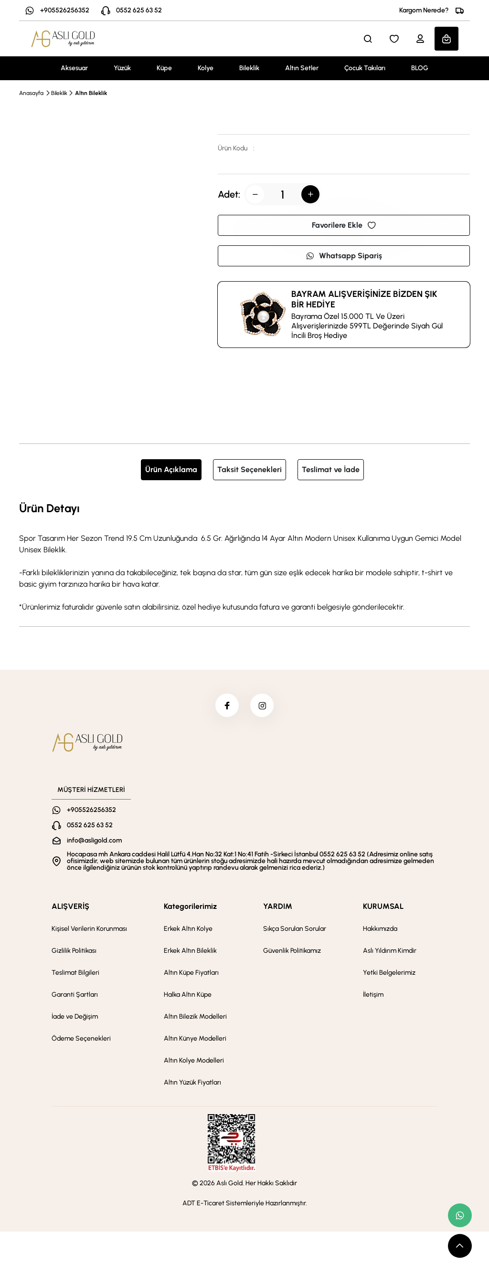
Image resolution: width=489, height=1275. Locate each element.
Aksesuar (74, 68)
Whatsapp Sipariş (344, 255)
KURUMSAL (383, 906)
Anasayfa (31, 93)
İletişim (373, 995)
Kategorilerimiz (190, 906)
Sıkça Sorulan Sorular (294, 929)
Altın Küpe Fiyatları (191, 973)
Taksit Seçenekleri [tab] (249, 469)
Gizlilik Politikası (74, 951)
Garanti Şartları (75, 995)
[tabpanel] (244, 556)
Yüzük (122, 68)
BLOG (419, 68)
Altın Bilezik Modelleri (195, 1017)
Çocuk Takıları (364, 68)
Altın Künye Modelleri (195, 1039)
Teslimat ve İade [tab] (331, 469)
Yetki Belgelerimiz (389, 973)
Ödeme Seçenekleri (81, 1039)
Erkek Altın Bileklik (190, 951)
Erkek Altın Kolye (188, 929)
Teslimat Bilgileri (75, 973)
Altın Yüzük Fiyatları (192, 1083)
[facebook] (227, 705)
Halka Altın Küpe (188, 995)
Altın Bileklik (91, 93)
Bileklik (249, 68)
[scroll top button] (460, 1246)
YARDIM (277, 906)
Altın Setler (302, 68)
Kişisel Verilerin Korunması (89, 929)
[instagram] (262, 705)
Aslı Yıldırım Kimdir (389, 951)
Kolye (205, 68)
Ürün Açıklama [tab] (171, 469)
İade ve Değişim (75, 1017)
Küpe (164, 68)
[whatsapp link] (460, 1215)
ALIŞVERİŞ (70, 906)
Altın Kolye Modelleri (194, 1061)
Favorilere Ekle (344, 225)
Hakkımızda (380, 929)
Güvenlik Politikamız (292, 951)
